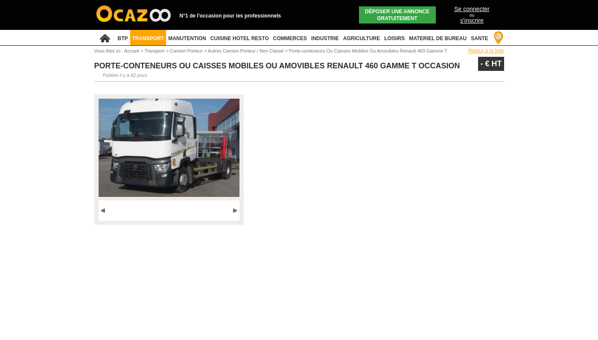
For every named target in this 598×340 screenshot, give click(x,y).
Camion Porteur (187, 50)
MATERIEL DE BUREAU (438, 38)
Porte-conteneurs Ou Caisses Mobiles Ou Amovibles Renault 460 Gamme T (368, 50)
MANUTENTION (187, 38)
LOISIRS (394, 38)
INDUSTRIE (325, 38)
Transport (155, 50)
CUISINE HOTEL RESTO (239, 38)
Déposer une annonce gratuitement (397, 15)
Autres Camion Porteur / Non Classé (246, 50)
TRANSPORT (148, 38)
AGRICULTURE (361, 38)
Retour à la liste (486, 51)
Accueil (131, 50)
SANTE (479, 38)
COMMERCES (290, 38)
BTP (123, 38)
